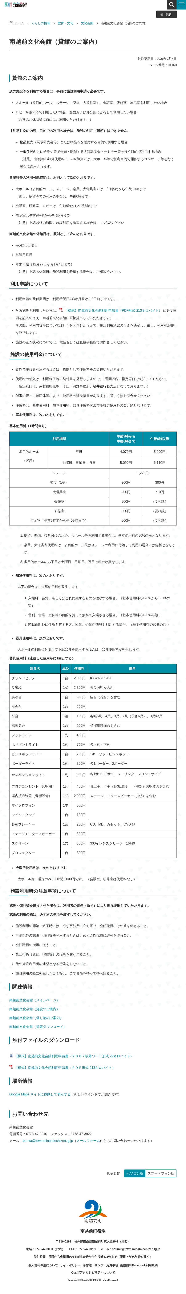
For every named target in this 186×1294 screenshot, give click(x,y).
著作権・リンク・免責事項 (100, 1265)
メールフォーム (88, 1140)
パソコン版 (134, 1173)
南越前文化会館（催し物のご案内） (36, 1018)
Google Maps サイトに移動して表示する (40, 1094)
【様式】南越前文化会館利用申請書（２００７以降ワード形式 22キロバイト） (71, 1056)
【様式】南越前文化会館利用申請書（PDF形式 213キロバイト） (110, 310)
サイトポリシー (70, 1265)
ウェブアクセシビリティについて (93, 1272)
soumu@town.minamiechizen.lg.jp (136, 1249)
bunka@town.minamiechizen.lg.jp (48, 1140)
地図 (124, 1241)
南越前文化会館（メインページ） (34, 1000)
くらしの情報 (40, 23)
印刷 (168, 14)
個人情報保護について (43, 1265)
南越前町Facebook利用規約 (138, 1265)
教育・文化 (65, 23)
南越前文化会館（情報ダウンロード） (37, 1027)
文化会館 (87, 23)
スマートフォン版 (160, 1173)
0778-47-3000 (44, 1249)
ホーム (19, 23)
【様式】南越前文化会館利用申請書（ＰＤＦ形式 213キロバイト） (62, 1067)
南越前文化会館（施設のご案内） (34, 1009)
